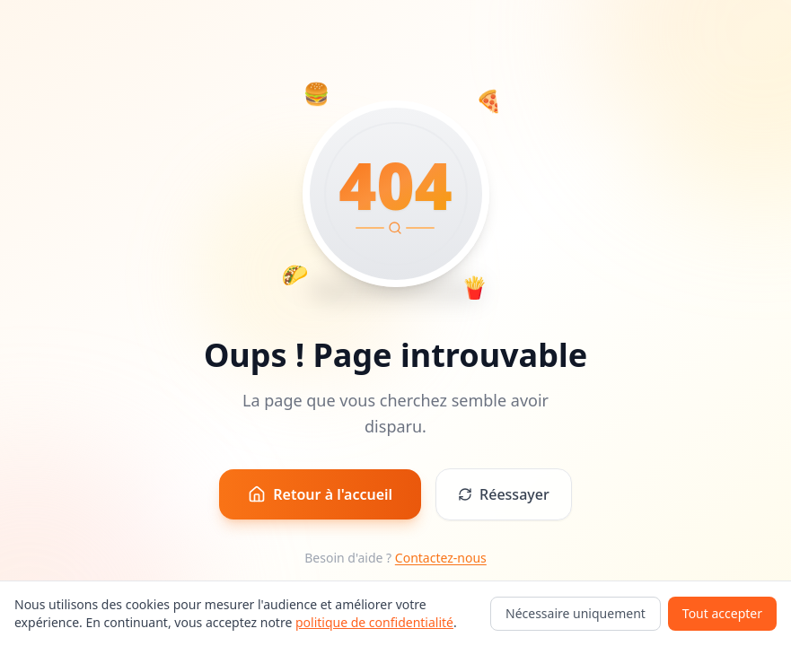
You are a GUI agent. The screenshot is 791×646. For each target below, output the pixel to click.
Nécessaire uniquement (575, 613)
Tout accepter (722, 613)
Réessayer (503, 494)
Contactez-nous (441, 557)
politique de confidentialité (374, 622)
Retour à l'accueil (320, 494)
